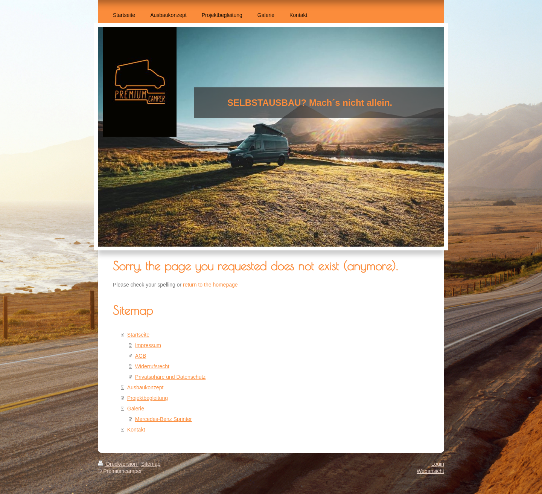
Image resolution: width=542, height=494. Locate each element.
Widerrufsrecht (152, 366)
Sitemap (150, 464)
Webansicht (430, 471)
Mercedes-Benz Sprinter (163, 419)
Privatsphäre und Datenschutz (170, 377)
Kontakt (136, 430)
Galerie (135, 409)
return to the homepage (210, 285)
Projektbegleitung (147, 398)
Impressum (148, 345)
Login (437, 464)
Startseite (138, 335)
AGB (140, 356)
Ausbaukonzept (145, 387)
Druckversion (118, 464)
